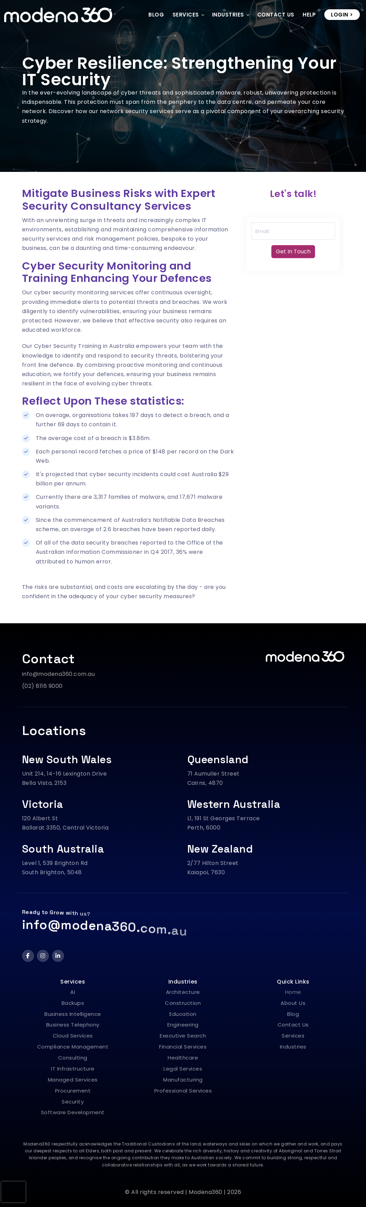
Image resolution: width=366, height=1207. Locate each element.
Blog (156, 14)
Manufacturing (183, 1079)
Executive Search (183, 1035)
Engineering (183, 1024)
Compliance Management (73, 1046)
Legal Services (183, 1068)
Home (293, 992)
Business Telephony (73, 1024)
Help (309, 14)
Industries (228, 14)
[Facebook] (28, 956)
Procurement (73, 1090)
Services (185, 14)
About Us (293, 1003)
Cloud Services (73, 1035)
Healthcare (183, 1057)
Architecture (183, 992)
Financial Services (183, 1046)
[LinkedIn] (58, 956)
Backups (73, 1003)
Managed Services (73, 1079)
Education (183, 1014)
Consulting (72, 1057)
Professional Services (183, 1090)
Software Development (73, 1112)
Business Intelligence (72, 1014)
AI (72, 992)
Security (73, 1101)
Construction (183, 1003)
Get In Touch (293, 251)
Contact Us (275, 14)
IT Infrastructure (73, 1068)
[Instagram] (43, 956)
